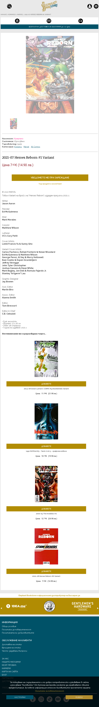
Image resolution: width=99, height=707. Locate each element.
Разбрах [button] (79, 697)
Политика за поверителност (16, 629)
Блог (4, 675)
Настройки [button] (19, 697)
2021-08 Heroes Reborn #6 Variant (46, 576)
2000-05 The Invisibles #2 (46, 514)
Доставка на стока (12, 644)
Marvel (26, 147)
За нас (5, 659)
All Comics (35, 147)
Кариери (6, 668)
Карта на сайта (10, 671)
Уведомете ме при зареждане (50, 177)
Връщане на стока (11, 648)
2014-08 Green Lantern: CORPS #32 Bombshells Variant (46, 389)
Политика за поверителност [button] (49, 691)
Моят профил (9, 665)
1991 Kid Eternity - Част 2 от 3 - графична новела (46, 451)
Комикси (18, 147)
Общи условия (9, 626)
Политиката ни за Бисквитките (18, 633)
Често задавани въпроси (14, 651)
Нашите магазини (11, 662)
